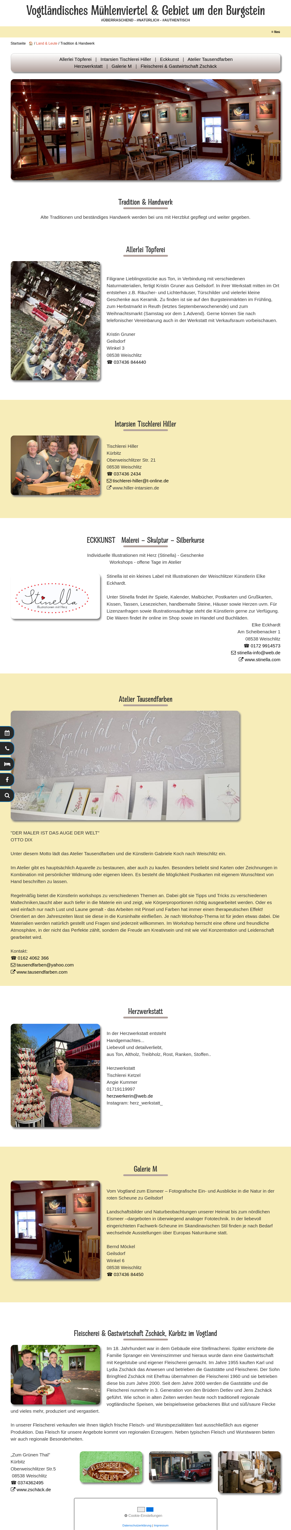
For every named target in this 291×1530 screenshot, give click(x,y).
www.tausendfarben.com (39, 972)
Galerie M (122, 66)
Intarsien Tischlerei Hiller (125, 59)
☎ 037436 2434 (124, 473)
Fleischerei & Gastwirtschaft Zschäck (179, 66)
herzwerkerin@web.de (130, 1095)
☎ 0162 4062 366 (30, 957)
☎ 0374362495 (27, 1482)
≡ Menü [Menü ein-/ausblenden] (275, 32)
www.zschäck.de (31, 1489)
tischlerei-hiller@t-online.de (138, 480)
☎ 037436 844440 (126, 362)
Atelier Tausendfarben (210, 59)
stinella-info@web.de (255, 652)
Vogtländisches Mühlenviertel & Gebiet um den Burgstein (145, 11)
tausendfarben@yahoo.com (42, 964)
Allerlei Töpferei (75, 59)
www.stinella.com (259, 659)
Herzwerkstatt (88, 66)
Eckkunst (169, 59)
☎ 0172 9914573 (262, 645)
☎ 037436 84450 (125, 1274)
